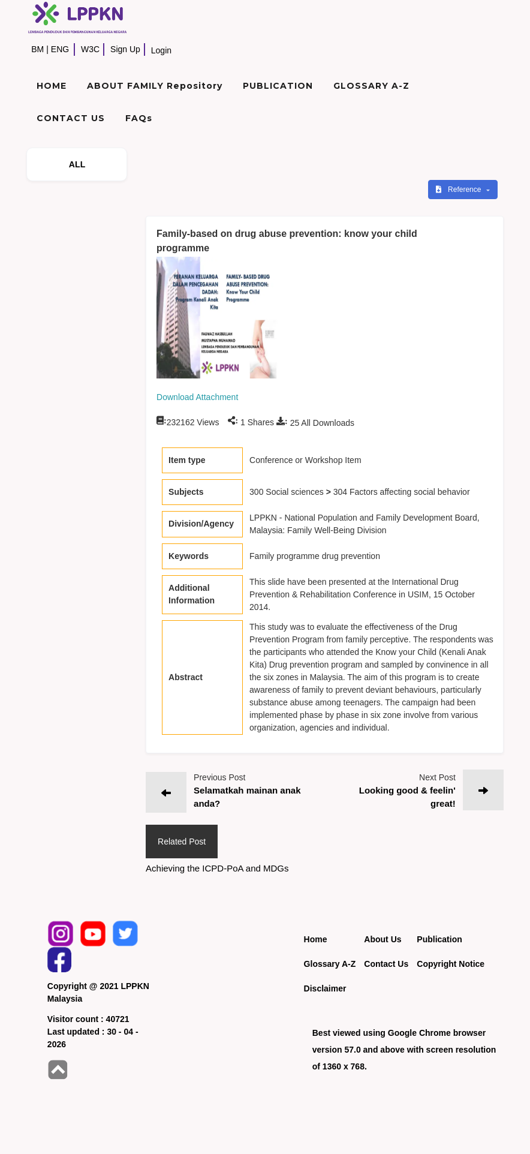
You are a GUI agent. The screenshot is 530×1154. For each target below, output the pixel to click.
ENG (60, 49)
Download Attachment (197, 397)
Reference (459, 189)
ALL (77, 164)
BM (37, 49)
